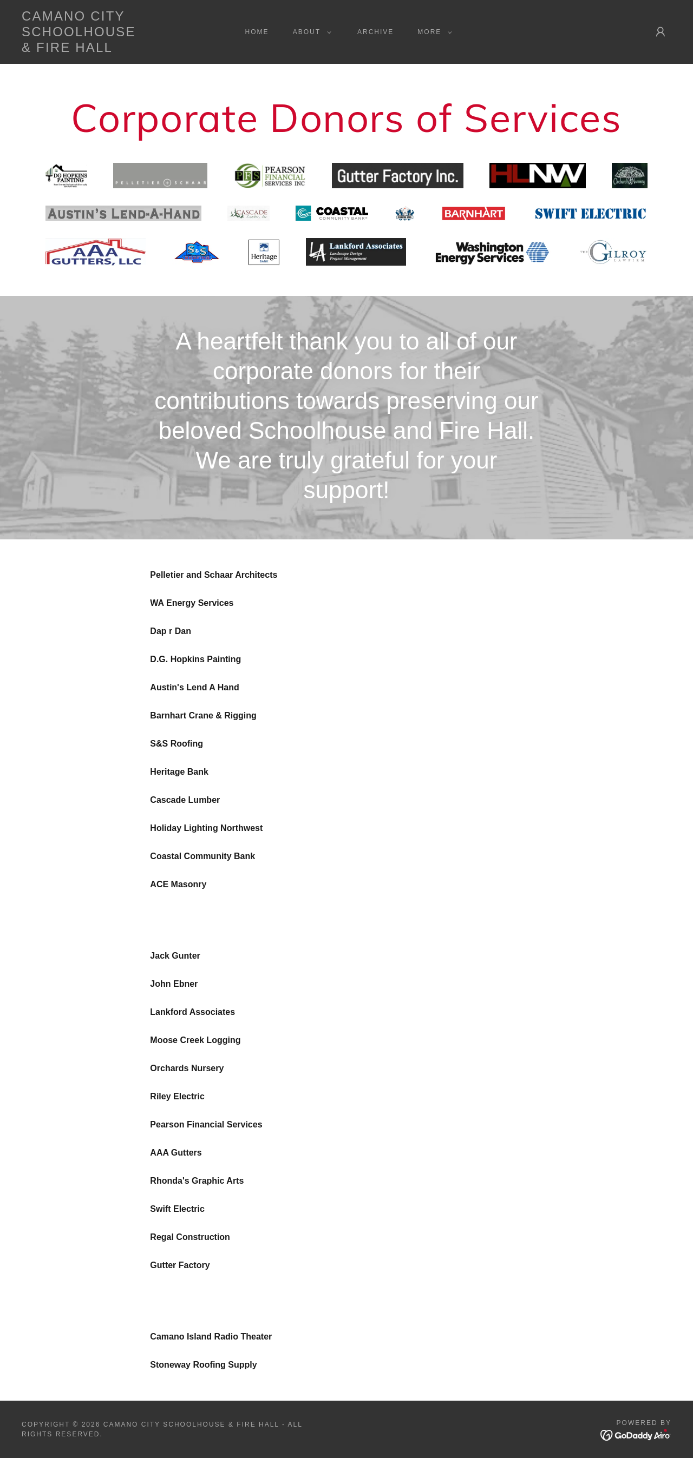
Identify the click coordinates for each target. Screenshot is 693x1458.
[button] (310, 31)
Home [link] (257, 32)
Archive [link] (375, 32)
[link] (110, 49)
